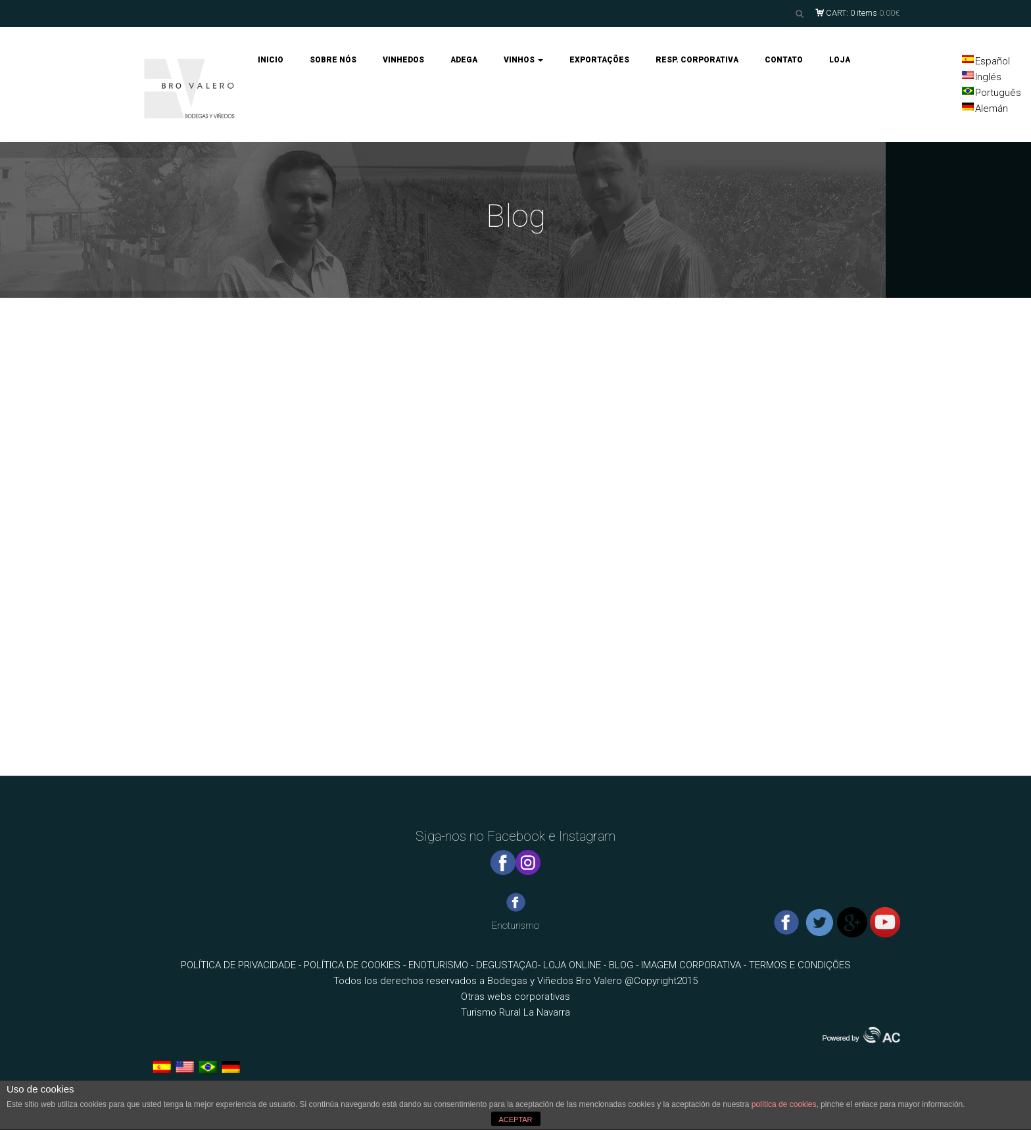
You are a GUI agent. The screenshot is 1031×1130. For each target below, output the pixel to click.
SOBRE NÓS (333, 59)
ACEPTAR (515, 1119)
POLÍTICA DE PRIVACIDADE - (242, 965)
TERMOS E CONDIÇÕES (800, 965)
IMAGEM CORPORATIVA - (695, 965)
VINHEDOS (403, 59)
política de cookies (784, 1104)
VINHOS (523, 59)
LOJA (839, 59)
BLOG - (625, 965)
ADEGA (463, 59)
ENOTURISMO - (442, 965)
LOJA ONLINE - (576, 965)
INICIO (270, 59)
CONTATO (784, 59)
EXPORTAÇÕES (599, 59)
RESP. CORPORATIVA (697, 59)
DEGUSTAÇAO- (509, 965)
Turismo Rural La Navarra (515, 1012)
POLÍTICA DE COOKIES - (356, 965)
